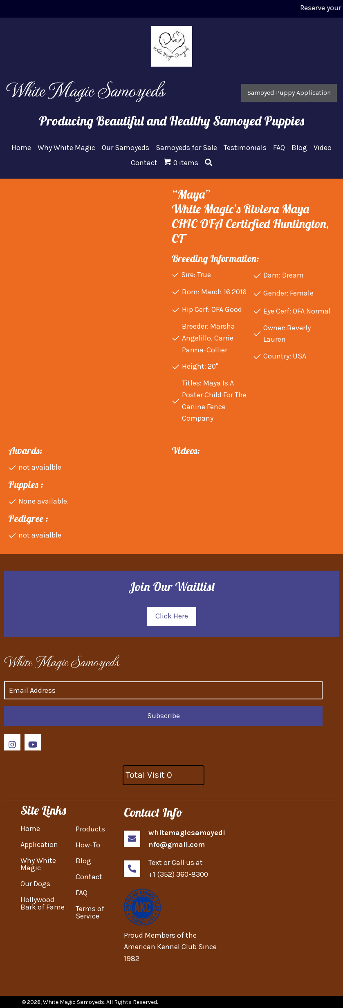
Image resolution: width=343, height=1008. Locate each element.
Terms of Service (90, 912)
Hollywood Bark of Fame (42, 903)
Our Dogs (35, 883)
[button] (289, 92)
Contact (89, 876)
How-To (88, 845)
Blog (83, 861)
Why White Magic (38, 864)
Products (90, 829)
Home (30, 828)
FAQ (81, 892)
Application (39, 844)
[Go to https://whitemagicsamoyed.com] (66, 661)
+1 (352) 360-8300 (178, 874)
